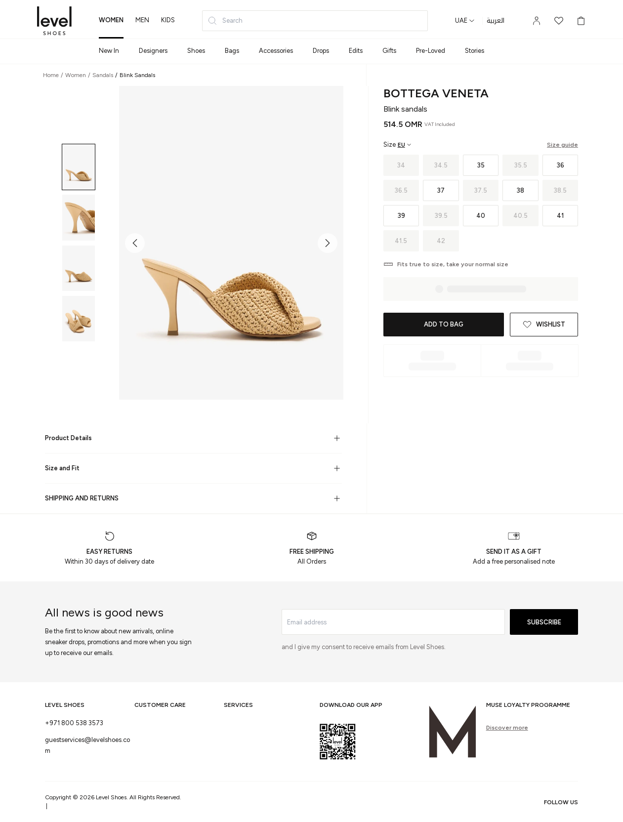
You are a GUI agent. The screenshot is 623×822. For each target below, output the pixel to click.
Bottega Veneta (436, 93)
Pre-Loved (430, 50)
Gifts (389, 50)
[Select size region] (397, 145)
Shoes (196, 50)
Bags (232, 50)
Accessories (276, 50)
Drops (321, 50)
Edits (356, 50)
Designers (153, 50)
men (142, 20)
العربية (495, 21)
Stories (474, 50)
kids (168, 20)
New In (109, 50)
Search (225, 21)
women (111, 20)
